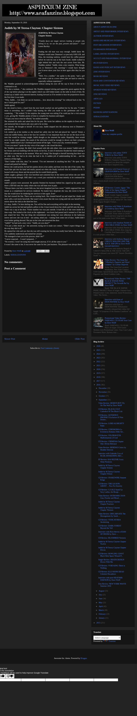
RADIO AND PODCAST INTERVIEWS (109, 67)
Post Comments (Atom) (50, 348)
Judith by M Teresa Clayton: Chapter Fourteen (109, 503)
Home (45, 339)
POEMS (96, 108)
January (102, 618)
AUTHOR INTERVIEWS (103, 36)
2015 (98, 623)
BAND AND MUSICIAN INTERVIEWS (109, 40)
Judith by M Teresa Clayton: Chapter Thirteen (109, 509)
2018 (98, 377)
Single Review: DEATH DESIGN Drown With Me (111, 561)
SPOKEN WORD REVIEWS (104, 90)
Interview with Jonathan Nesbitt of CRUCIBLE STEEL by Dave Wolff (118, 224)
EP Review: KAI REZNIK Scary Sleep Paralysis (111, 460)
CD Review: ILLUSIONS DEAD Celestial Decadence (111, 573)
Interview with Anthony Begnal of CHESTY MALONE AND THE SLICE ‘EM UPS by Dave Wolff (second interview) (118, 242)
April (101, 606)
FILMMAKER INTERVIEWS (105, 49)
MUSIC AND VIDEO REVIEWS (106, 85)
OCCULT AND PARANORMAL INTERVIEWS (112, 58)
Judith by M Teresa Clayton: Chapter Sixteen (109, 466)
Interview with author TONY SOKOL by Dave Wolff (116, 154)
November (103, 392)
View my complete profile (112, 134)
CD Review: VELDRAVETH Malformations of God (109, 436)
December (103, 388)
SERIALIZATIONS (18, 255)
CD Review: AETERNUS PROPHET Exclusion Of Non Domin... (110, 417)
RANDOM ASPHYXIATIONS (105, 112)
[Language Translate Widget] (107, 638)
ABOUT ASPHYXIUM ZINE (105, 27)
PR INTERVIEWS (100, 63)
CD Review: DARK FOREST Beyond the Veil (109, 527)
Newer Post (9, 339)
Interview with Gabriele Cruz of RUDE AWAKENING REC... (110, 454)
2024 (98, 354)
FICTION (97, 103)
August (102, 591)
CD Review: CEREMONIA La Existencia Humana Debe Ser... (111, 430)
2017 (98, 381)
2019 (98, 373)
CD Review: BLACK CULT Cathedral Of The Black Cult (110, 410)
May (101, 603)
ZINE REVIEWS (100, 94)
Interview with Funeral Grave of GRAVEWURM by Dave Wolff (117, 170)
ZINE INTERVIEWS (101, 72)
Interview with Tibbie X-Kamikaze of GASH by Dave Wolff (118, 207)
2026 (98, 346)
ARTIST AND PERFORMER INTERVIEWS (111, 31)
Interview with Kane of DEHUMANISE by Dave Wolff (117, 301)
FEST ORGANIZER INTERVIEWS (107, 45)
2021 (98, 365)
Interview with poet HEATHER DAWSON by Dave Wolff (110, 579)
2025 (98, 350)
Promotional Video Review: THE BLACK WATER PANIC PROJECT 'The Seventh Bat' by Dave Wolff (117, 282)
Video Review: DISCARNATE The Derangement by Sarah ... (111, 515)
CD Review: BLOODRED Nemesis (112, 538)
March (101, 610)
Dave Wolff (109, 131)
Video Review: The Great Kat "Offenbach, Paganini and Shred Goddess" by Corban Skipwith (117, 262)
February (102, 614)
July (100, 595)
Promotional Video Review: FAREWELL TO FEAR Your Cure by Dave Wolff (118, 320)
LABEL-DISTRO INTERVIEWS (106, 54)
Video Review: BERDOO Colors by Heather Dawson (112, 448)
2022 (98, 362)
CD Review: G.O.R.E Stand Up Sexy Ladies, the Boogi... (110, 491)
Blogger (84, 658)
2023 (98, 358)
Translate (109, 641)
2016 (98, 385)
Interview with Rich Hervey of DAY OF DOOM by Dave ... (112, 533)
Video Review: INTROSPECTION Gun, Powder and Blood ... (111, 497)
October (102, 396)
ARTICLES (97, 99)
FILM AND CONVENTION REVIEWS (109, 81)
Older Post (80, 339)
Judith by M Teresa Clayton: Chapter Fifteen (109, 473)
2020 (98, 369)
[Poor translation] (10, 676)
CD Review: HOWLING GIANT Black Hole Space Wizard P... (111, 555)
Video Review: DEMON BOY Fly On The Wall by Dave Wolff (111, 404)
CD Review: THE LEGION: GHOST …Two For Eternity (110, 485)
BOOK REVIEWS (100, 76)
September (103, 400)
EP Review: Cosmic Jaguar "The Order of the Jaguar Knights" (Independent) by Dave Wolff (117, 190)
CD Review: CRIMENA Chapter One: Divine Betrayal (111, 442)
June (101, 599)
